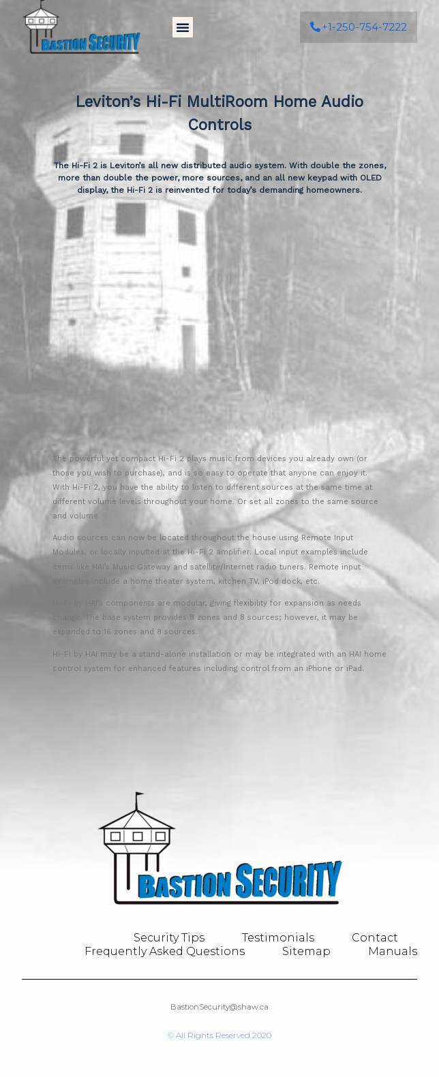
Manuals (392, 951)
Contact (375, 937)
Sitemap (306, 951)
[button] (182, 20)
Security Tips (169, 937)
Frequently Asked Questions (165, 951)
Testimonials (278, 937)
